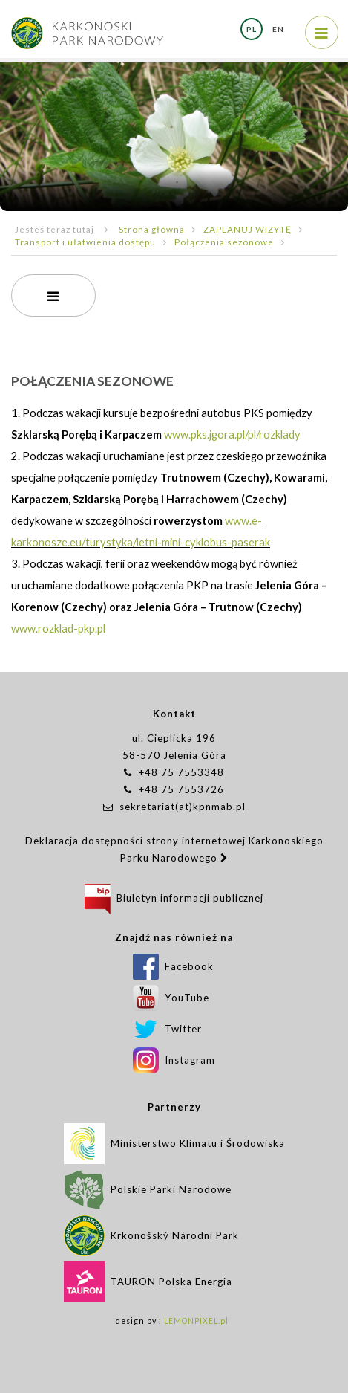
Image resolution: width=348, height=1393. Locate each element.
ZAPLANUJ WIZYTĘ (247, 229)
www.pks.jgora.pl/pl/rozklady (232, 434)
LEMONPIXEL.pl (196, 1320)
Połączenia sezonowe (224, 241)
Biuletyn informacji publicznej (174, 898)
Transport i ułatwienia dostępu (85, 241)
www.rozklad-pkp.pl (58, 628)
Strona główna (152, 229)
